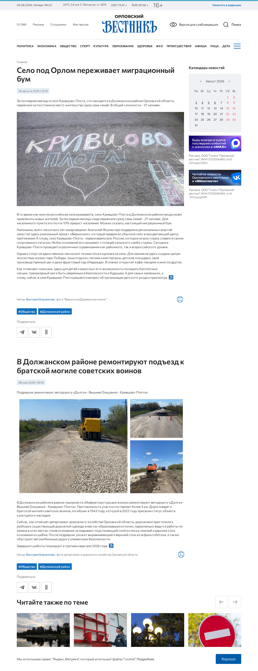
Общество (68, 46)
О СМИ (21, 24)
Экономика (46, 46)
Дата (226, 46)
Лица (214, 46)
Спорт (85, 46)
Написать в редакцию (227, 5)
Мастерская (80, 24)
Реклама (38, 24)
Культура (101, 46)
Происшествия (179, 46)
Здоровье (144, 46)
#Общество (26, 311)
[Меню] (236, 46)
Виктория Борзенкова (40, 299)
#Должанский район (55, 311)
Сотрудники (58, 24)
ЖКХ (159, 46)
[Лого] (129, 24)
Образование (123, 46)
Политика (25, 46)
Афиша (201, 46)
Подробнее (145, 659)
